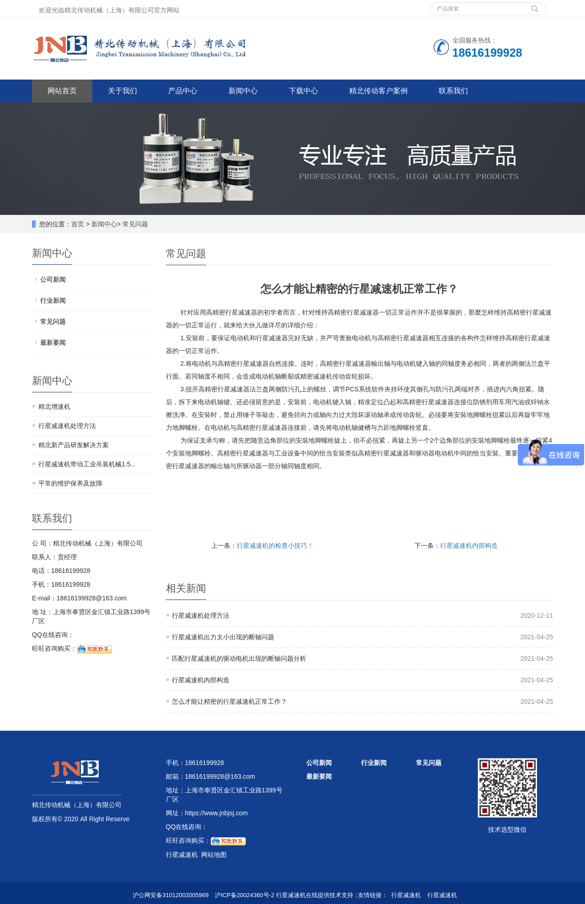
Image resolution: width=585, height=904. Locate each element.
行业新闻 (53, 300)
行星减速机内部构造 (469, 545)
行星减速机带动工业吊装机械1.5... (87, 464)
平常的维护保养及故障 (70, 483)
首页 (77, 224)
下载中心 (303, 91)
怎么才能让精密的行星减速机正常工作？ (229, 701)
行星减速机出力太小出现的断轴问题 (223, 637)
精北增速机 (54, 406)
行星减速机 (406, 895)
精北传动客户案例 (378, 91)
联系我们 (453, 91)
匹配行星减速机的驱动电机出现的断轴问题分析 (239, 658)
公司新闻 (53, 279)
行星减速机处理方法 (200, 615)
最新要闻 (53, 342)
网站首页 (62, 91)
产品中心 (182, 91)
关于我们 (122, 91)
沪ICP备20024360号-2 (244, 895)
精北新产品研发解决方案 (73, 445)
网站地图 (214, 854)
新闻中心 (243, 91)
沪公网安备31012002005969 (170, 895)
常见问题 (135, 224)
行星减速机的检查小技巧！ (275, 545)
